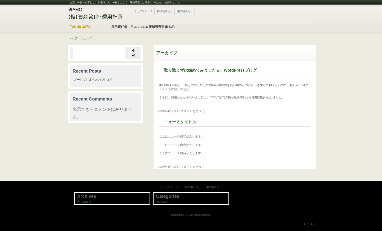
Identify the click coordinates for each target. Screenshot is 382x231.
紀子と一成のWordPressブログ (97, 13)
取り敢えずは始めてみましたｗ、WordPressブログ (210, 70)
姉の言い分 (164, 11)
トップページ (143, 11)
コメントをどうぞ (192, 111)
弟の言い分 (184, 11)
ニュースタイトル (180, 122)
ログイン (310, 224)
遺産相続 (162, 202)
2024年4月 (84, 202)
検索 (133, 53)
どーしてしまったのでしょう (93, 79)
